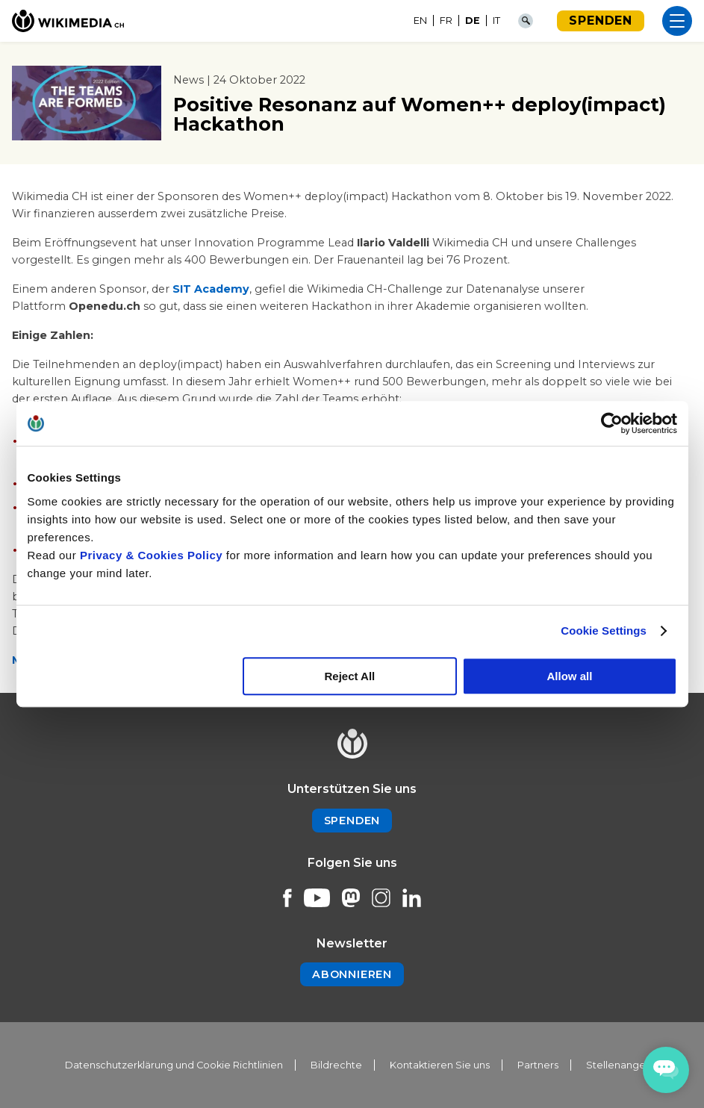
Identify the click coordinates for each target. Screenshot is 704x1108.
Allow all (570, 676)
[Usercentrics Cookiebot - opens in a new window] (611, 423)
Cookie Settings (604, 630)
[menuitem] (421, 21)
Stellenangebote (628, 1065)
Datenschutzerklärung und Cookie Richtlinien (174, 1065)
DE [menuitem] (472, 20)
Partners (537, 1065)
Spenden (600, 20)
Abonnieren (352, 974)
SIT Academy (210, 289)
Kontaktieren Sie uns (440, 1065)
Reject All (349, 676)
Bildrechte (336, 1065)
